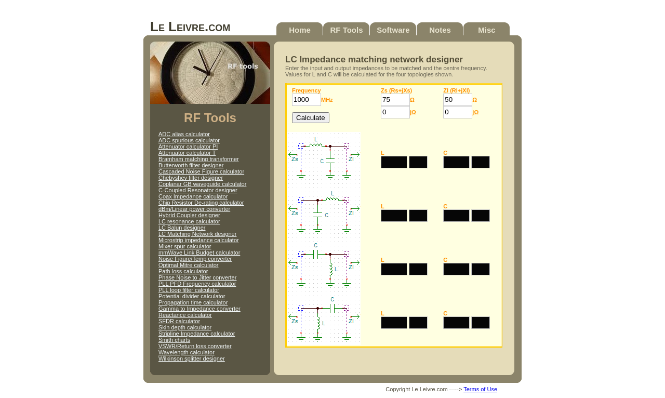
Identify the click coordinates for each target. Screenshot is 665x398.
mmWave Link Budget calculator (199, 252)
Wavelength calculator (186, 352)
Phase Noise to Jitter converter (197, 277)
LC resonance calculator (189, 221)
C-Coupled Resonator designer (197, 190)
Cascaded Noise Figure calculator (201, 171)
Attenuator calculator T (187, 153)
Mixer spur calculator (184, 246)
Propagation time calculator (193, 302)
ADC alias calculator (184, 134)
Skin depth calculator (184, 327)
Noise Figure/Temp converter (195, 259)
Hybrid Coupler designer (189, 215)
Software (393, 29)
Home (300, 29)
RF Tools (346, 29)
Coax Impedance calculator (193, 196)
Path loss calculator (183, 271)
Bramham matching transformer (198, 159)
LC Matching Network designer (197, 234)
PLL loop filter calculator (188, 290)
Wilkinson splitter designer (191, 358)
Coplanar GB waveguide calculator (202, 184)
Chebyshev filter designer (190, 178)
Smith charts (174, 340)
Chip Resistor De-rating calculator (201, 203)
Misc (486, 29)
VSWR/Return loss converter (195, 346)
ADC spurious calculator (189, 140)
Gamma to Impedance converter (199, 309)
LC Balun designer (182, 227)
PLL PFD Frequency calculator (197, 284)
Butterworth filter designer (190, 165)
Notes (440, 29)
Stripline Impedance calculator (196, 333)
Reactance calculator (185, 315)
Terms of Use (480, 389)
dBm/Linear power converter (194, 209)
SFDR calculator (179, 321)
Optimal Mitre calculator (188, 265)
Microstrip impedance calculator (198, 240)
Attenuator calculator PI (188, 146)
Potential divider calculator (191, 296)
